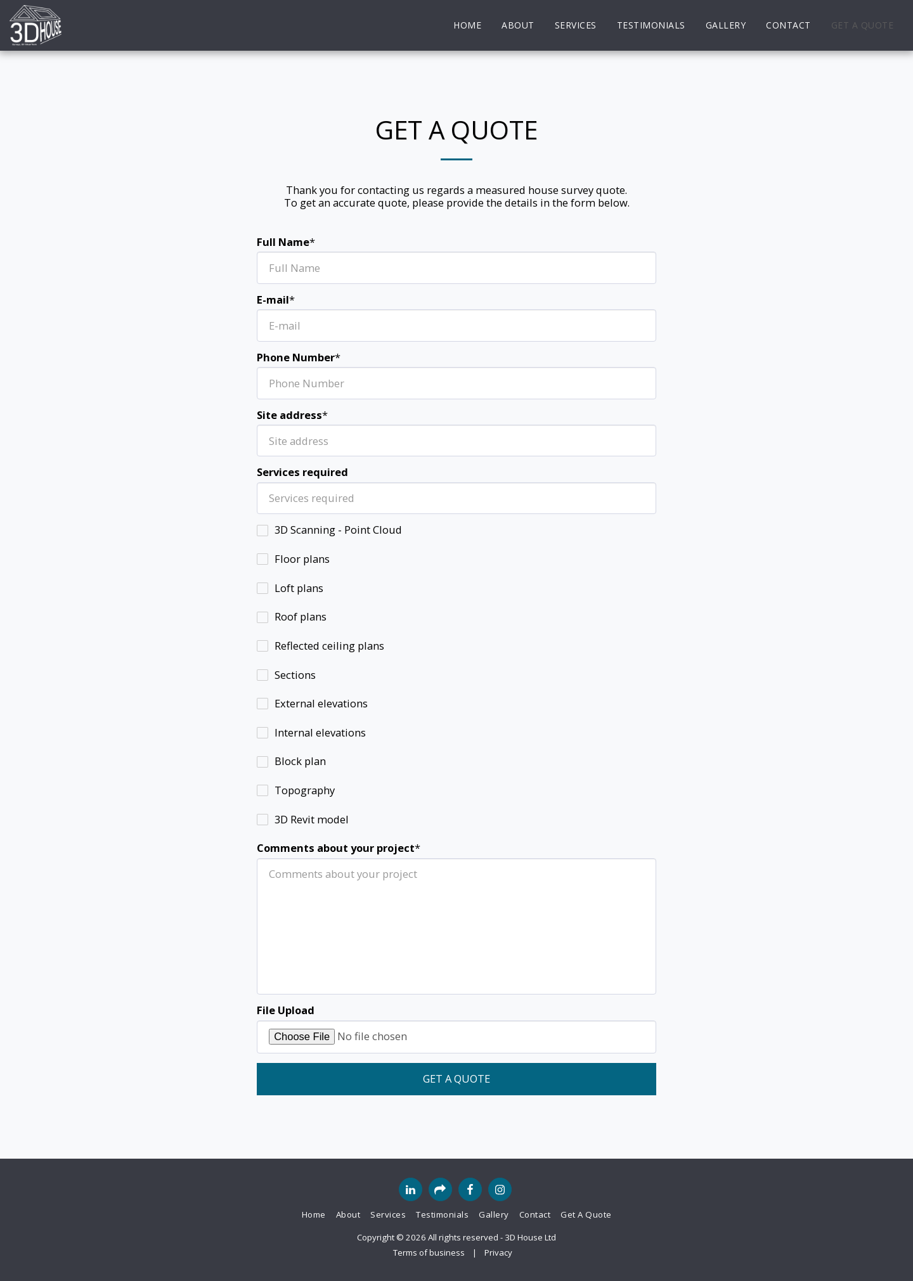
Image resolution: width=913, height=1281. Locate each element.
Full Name (283, 242)
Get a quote (456, 1078)
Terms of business (429, 1252)
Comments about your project (336, 848)
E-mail (273, 300)
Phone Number (296, 357)
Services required (302, 472)
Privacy (498, 1252)
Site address (289, 415)
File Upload (285, 1010)
